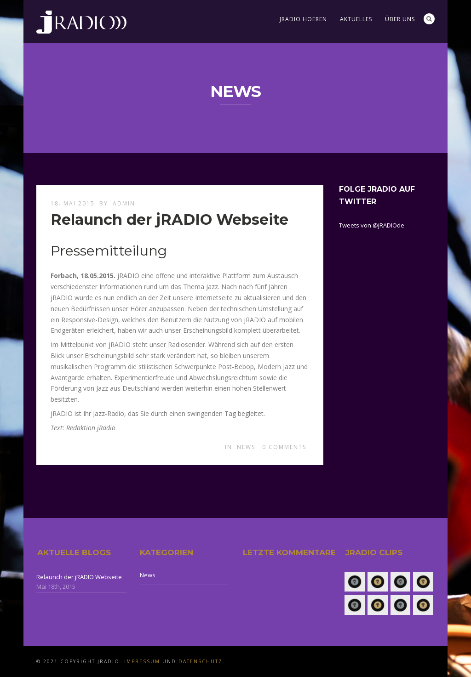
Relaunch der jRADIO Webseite (169, 219)
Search (429, 18)
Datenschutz (200, 661)
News (246, 447)
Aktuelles (356, 19)
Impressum (142, 661)
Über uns (400, 19)
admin (124, 203)
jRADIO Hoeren (303, 19)
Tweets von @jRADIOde (371, 225)
